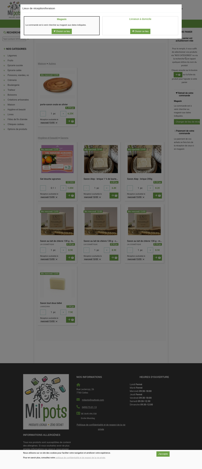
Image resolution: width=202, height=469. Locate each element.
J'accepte (163, 454)
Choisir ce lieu (61, 31)
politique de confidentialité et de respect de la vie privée (80, 458)
